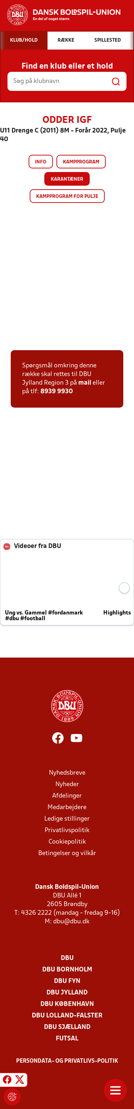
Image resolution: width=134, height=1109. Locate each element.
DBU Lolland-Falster (67, 1016)
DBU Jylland (67, 993)
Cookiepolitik (67, 842)
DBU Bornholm (67, 970)
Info (40, 162)
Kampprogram (81, 162)
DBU (67, 958)
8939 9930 (56, 392)
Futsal (67, 1039)
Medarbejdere (67, 807)
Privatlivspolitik (67, 830)
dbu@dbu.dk (71, 922)
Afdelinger (67, 796)
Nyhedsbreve (67, 773)
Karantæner (67, 179)
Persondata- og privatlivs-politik (67, 1061)
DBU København (67, 1004)
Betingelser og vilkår (67, 853)
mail (84, 383)
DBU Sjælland (67, 1027)
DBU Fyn (67, 981)
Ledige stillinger (67, 819)
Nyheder (67, 784)
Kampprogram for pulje (67, 196)
